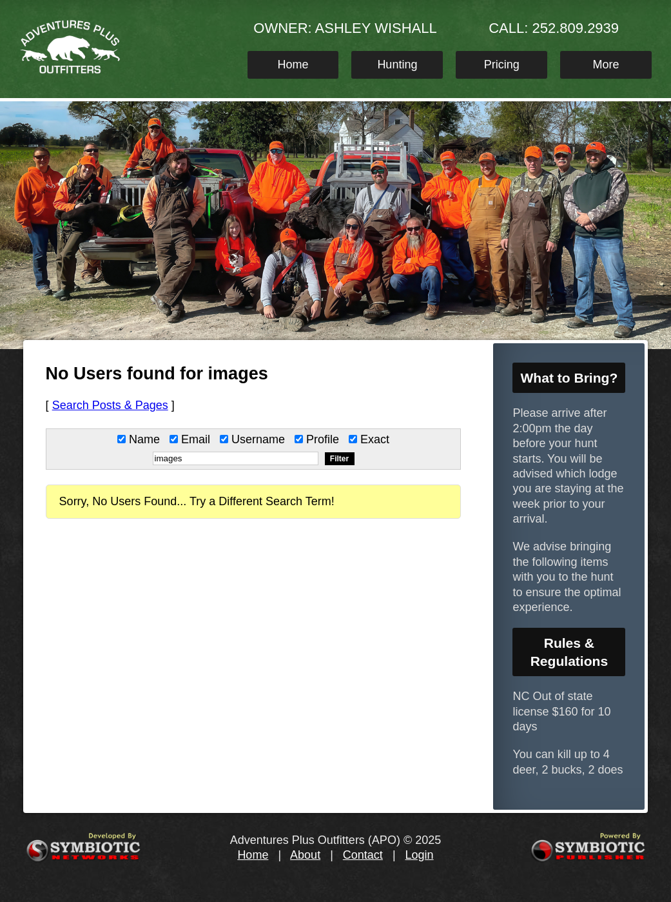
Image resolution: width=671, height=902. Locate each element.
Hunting (397, 64)
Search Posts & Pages (110, 405)
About (305, 854)
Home (293, 64)
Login (419, 854)
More (606, 64)
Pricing (502, 64)
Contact (363, 854)
